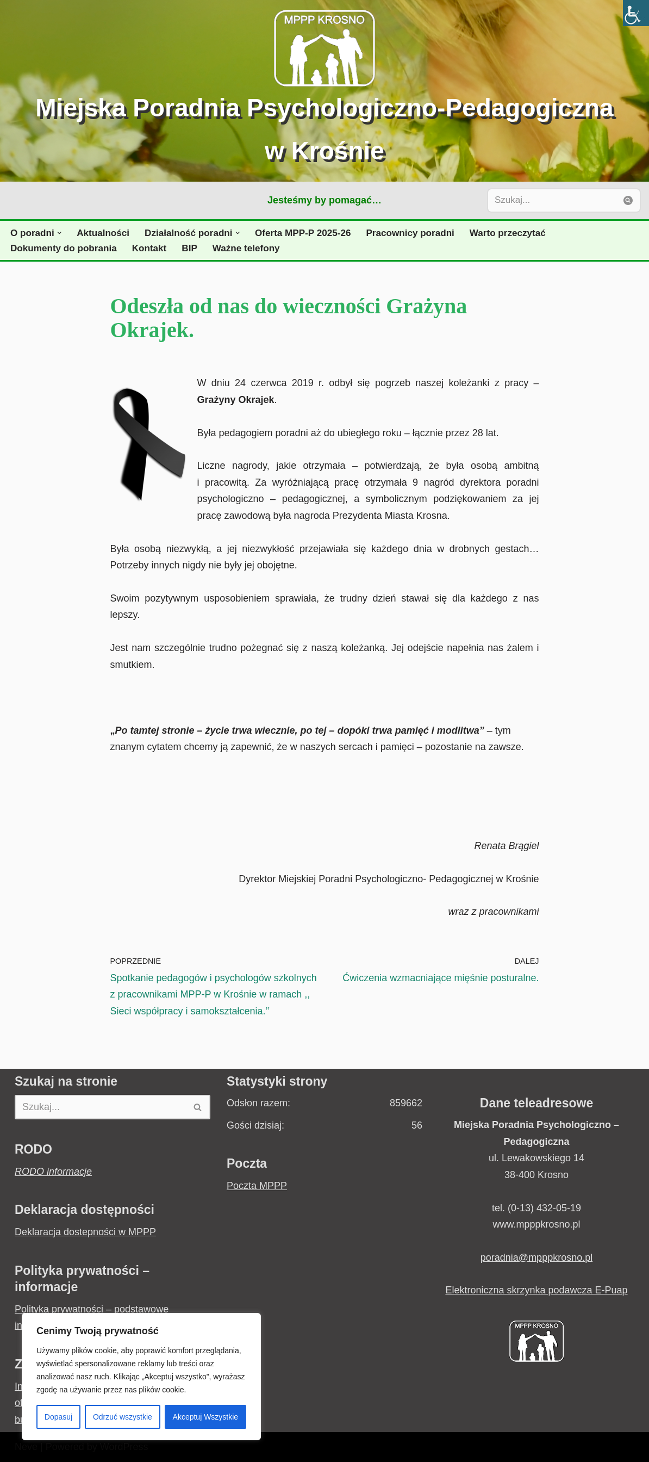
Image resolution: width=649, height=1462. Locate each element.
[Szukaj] (551, 200)
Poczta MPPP (257, 1185)
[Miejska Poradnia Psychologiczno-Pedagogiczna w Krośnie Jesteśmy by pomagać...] (324, 91)
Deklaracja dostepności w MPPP (85, 1231)
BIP (189, 248)
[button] (59, 233)
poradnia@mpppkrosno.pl (536, 1257)
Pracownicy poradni (410, 233)
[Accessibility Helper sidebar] (636, 13)
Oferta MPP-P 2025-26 (303, 233)
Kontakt (149, 248)
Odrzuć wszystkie (122, 1417)
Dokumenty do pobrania (63, 248)
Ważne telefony (246, 248)
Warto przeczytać (508, 233)
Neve (26, 1446)
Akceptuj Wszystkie (206, 1417)
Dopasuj (58, 1417)
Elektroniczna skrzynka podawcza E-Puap (536, 1290)
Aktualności (103, 233)
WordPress (124, 1446)
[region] (141, 1376)
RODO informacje (53, 1171)
